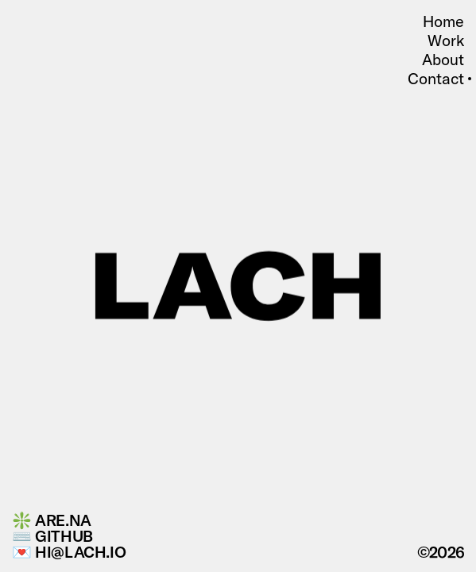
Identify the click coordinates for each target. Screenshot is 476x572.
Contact (436, 78)
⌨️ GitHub (52, 536)
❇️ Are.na (51, 520)
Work (446, 40)
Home (443, 21)
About (443, 59)
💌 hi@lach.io (69, 552)
